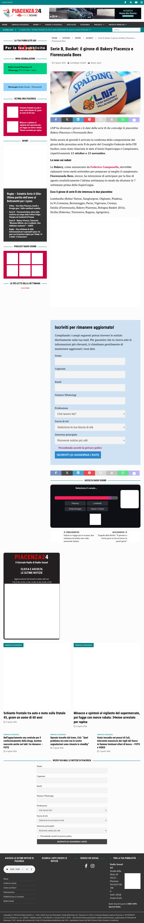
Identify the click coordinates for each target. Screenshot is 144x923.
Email (58, 381)
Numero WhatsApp (65, 395)
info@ (118, 894)
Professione (61, 408)
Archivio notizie (10, 883)
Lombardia (98, 503)
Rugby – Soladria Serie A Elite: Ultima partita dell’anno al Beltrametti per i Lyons (24, 197)
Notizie (66, 38)
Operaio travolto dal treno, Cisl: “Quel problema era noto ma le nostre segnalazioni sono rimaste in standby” (69, 741)
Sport (36, 25)
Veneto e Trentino (97, 509)
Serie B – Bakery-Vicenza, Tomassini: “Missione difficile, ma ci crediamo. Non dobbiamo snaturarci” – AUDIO (25, 223)
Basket (93, 63)
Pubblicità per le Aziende (14, 896)
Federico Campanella (104, 167)
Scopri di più (116, 898)
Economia (85, 25)
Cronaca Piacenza (20, 25)
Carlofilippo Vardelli (78, 63)
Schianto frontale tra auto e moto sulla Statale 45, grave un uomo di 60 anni (31, 110)
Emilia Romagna (75, 509)
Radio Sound (7, 2)
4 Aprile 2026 (11, 722)
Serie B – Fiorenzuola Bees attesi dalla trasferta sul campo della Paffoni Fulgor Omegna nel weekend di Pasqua (24, 214)
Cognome (60, 368)
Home (4, 25)
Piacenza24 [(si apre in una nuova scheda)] (37, 87)
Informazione (9, 892)
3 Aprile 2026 (58, 748)
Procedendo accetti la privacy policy (80, 447)
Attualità (71, 25)
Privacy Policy (97, 920)
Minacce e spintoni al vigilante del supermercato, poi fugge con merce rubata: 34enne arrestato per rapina (107, 717)
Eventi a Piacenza (53, 25)
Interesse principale (66, 434)
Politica (98, 25)
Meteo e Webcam (116, 25)
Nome (58, 355)
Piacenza (75, 503)
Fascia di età (62, 421)
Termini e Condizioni (111, 920)
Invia (34, 70)
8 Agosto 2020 (60, 63)
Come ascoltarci (10, 887)
